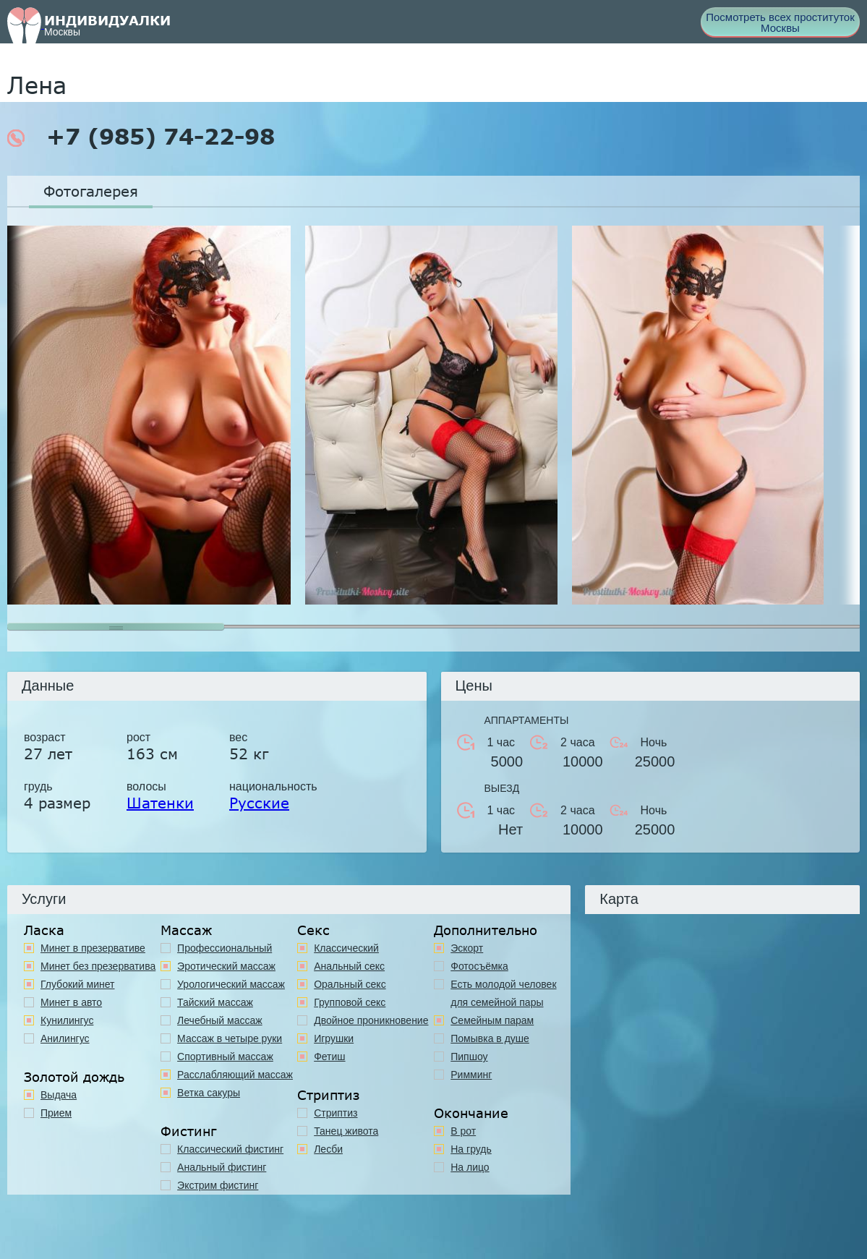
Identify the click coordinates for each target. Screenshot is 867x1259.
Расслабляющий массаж (235, 1074)
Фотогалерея (90, 191)
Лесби (328, 1149)
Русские (259, 802)
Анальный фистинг (221, 1167)
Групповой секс (349, 1002)
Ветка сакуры (208, 1092)
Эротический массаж (226, 966)
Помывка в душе (489, 1038)
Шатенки (160, 802)
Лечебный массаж (219, 1020)
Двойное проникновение (371, 1020)
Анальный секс (349, 966)
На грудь (471, 1149)
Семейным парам (492, 1020)
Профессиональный (224, 948)
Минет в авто (71, 1002)
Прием (56, 1113)
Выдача (58, 1095)
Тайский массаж (215, 1002)
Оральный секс (350, 984)
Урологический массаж (231, 984)
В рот (463, 1131)
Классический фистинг (230, 1149)
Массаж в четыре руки (229, 1038)
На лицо (469, 1167)
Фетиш (329, 1056)
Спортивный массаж (225, 1056)
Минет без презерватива (97, 966)
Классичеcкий (346, 948)
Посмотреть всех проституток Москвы (780, 22)
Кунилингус (66, 1020)
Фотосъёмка (479, 966)
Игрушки (334, 1038)
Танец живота (346, 1131)
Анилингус (65, 1038)
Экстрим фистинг (217, 1185)
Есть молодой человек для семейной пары (503, 993)
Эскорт (466, 948)
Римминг (471, 1074)
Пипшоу (468, 1056)
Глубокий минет (77, 984)
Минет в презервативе (92, 948)
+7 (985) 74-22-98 (141, 137)
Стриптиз (335, 1113)
